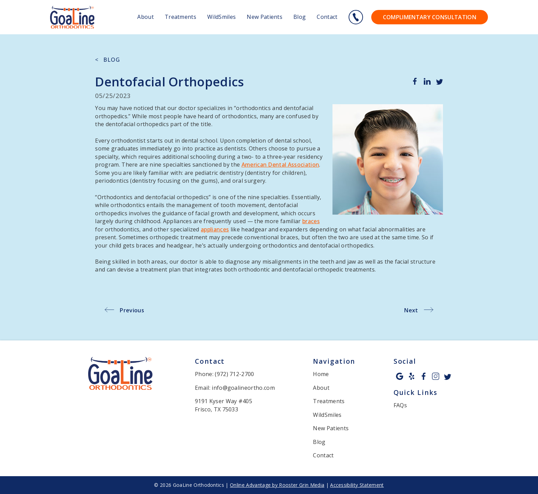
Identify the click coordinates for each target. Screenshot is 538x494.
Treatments (180, 17)
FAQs (400, 405)
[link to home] (120, 374)
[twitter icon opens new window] (448, 376)
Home (321, 374)
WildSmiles (221, 17)
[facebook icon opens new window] (424, 376)
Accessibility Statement (357, 485)
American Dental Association (280, 164)
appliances (215, 229)
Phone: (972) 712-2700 (224, 374)
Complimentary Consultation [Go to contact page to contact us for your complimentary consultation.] (429, 17)
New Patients (264, 17)
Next (411, 310)
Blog (299, 17)
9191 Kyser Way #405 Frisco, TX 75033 (223, 405)
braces (311, 221)
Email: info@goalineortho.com (235, 387)
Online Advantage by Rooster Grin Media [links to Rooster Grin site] (277, 485)
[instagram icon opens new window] (436, 376)
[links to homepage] (72, 17)
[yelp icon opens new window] (412, 376)
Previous (132, 310)
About (145, 17)
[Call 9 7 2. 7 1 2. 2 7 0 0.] (356, 17)
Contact (327, 17)
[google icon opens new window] (400, 376)
